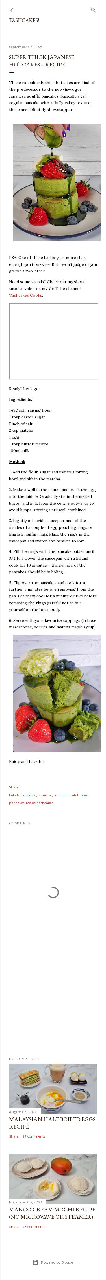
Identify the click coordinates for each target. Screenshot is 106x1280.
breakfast (28, 795)
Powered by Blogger (53, 1262)
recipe (31, 803)
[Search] (93, 8)
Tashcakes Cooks (25, 295)
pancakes (16, 803)
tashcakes (45, 803)
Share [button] (13, 787)
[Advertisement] (53, 1006)
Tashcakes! (24, 20)
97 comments (34, 1136)
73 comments (34, 1226)
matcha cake (79, 795)
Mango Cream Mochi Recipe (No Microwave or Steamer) (52, 1213)
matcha (60, 795)
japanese (45, 795)
